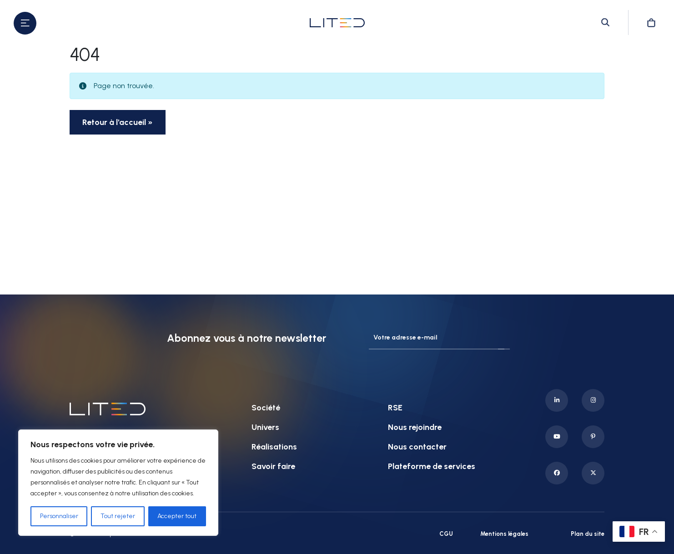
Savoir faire (273, 466)
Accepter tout (176, 516)
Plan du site (587, 533)
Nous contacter (417, 447)
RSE (395, 408)
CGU (446, 533)
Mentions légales (504, 533)
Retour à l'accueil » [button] (117, 122)
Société (265, 408)
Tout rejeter (118, 516)
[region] (118, 482)
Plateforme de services (431, 466)
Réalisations (274, 447)
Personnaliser (59, 516)
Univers (265, 427)
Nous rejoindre (415, 427)
